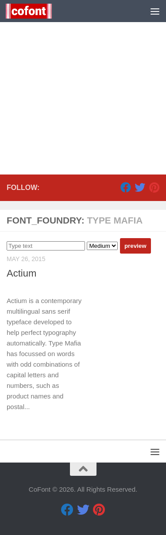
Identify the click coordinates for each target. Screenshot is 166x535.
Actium (21, 273)
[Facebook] (125, 187)
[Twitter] (140, 187)
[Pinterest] (154, 187)
